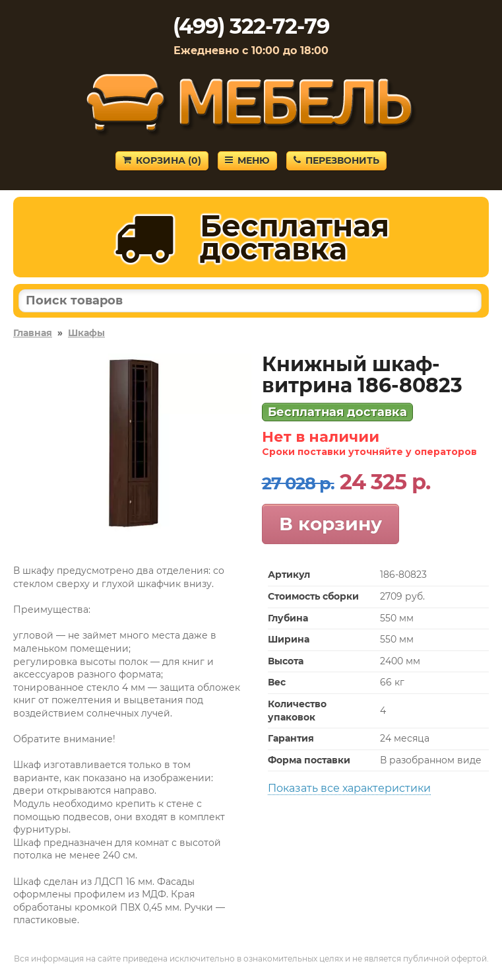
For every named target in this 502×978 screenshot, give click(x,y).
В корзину (330, 523)
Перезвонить (336, 160)
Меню (247, 160)
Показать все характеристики (349, 788)
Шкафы (86, 333)
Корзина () (162, 160)
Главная (32, 333)
